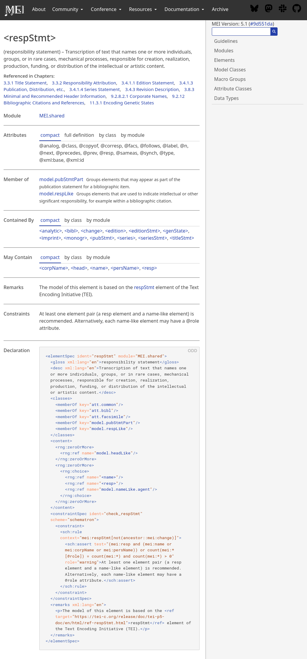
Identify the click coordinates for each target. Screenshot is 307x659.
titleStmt (181, 238)
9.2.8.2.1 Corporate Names (139, 96)
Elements (224, 60)
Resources (143, 9)
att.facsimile (107, 416)
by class (107, 135)
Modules (224, 50)
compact (50, 135)
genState (175, 230)
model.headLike (113, 453)
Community (68, 9)
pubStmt (102, 238)
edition (115, 230)
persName (125, 268)
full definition (79, 135)
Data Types (226, 98)
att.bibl (101, 410)
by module (132, 135)
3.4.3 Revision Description (152, 89)
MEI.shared (52, 115)
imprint (50, 238)
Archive (220, 9)
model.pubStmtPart (61, 179)
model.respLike (56, 193)
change (91, 230)
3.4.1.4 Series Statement (94, 89)
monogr (75, 238)
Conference (106, 9)
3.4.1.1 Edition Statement (147, 83)
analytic (50, 230)
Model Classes (230, 69)
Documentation (185, 9)
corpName (53, 268)
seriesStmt (152, 238)
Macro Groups (230, 79)
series (126, 238)
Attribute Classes (233, 88)
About (39, 9)
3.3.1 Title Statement (25, 83)
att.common (104, 404)
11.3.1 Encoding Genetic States (122, 103)
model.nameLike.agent (125, 489)
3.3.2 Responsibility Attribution (84, 83)
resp (149, 268)
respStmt (144, 287)
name (99, 268)
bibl (71, 230)
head (79, 268)
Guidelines (226, 41)
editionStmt (144, 230)
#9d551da (261, 24)
